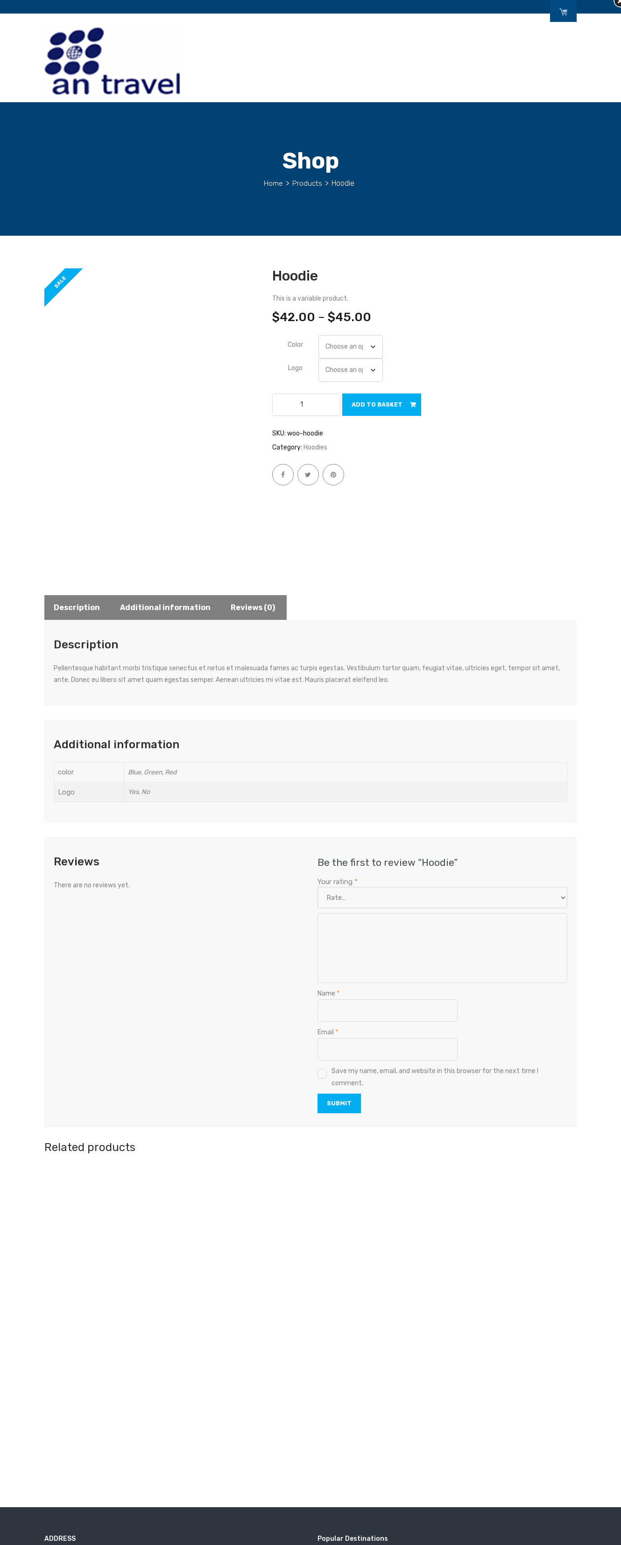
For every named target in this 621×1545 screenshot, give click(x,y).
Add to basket (377, 404)
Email (328, 1032)
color (295, 345)
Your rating (338, 882)
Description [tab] (77, 607)
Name (328, 993)
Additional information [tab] (165, 607)
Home (273, 183)
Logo (295, 368)
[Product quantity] (306, 404)
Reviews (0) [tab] (253, 607)
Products (307, 183)
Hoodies (315, 447)
